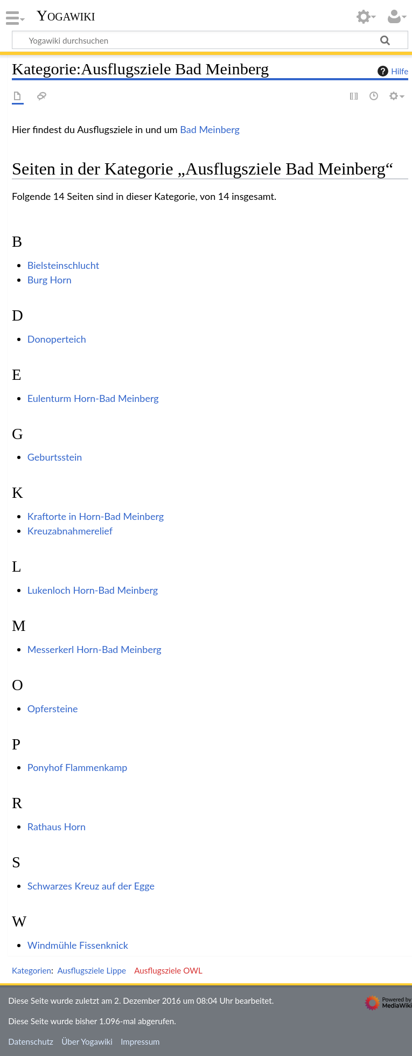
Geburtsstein (54, 457)
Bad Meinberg (210, 129)
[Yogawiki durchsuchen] (210, 39)
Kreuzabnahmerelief (70, 531)
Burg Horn (49, 280)
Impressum (140, 1041)
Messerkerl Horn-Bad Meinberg (94, 649)
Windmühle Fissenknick (77, 945)
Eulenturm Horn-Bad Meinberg (93, 398)
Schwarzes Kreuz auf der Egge (91, 886)
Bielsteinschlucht (63, 265)
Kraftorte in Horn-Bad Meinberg (95, 516)
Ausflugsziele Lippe (91, 970)
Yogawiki (66, 15)
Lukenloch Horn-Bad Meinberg (92, 590)
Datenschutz (30, 1041)
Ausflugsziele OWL (168, 970)
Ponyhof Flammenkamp (77, 767)
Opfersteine (52, 708)
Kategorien (31, 970)
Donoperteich (56, 339)
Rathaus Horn (56, 826)
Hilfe (391, 71)
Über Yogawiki (87, 1041)
